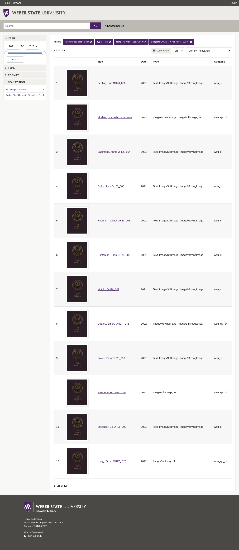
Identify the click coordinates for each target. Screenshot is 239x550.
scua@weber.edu (34, 532)
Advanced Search (114, 26)
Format (13, 75)
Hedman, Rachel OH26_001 (114, 220)
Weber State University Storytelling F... (24, 95)
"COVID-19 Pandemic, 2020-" (171, 42)
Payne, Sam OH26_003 (111, 358)
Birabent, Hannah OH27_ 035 (115, 117)
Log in (234, 3)
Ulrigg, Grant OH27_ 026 (112, 461)
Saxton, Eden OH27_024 (112, 392)
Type (11, 67)
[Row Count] (178, 51)
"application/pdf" (78, 42)
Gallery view (162, 50)
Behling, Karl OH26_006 (112, 83)
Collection (16, 82)
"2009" (131, 42)
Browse (17, 3)
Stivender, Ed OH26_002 (112, 426)
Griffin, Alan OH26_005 (111, 186)
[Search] (46, 26)
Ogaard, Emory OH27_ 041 (113, 323)
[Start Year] (12, 46)
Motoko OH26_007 (108, 289)
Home (6, 3)
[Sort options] (209, 51)
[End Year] (32, 46)
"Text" (104, 42)
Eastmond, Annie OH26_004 (114, 151)
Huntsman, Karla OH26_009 (114, 254)
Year (11, 38)
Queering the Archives (16, 89)
